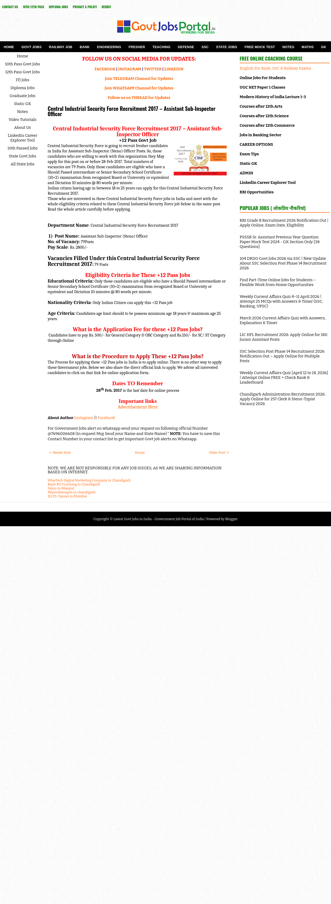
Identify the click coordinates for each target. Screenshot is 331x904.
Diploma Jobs (58, 6)
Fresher (137, 47)
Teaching (162, 47)
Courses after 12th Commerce (267, 125)
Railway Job (60, 47)
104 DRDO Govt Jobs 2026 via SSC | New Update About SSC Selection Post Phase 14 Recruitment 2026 (283, 263)
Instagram (83, 417)
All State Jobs (22, 164)
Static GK (22, 103)
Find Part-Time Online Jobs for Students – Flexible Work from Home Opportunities (278, 282)
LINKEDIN (174, 69)
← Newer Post (60, 453)
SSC (205, 47)
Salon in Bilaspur (61, 488)
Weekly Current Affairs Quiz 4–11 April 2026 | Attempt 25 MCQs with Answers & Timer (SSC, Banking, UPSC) (281, 301)
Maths (308, 47)
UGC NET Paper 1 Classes (262, 87)
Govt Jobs (31, 47)
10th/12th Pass (33, 6)
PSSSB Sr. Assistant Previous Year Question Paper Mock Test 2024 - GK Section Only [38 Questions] (280, 242)
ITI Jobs (22, 80)
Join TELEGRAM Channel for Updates (139, 78)
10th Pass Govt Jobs (22, 64)
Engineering (109, 47)
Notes (288, 47)
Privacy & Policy (85, 6)
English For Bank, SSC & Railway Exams (275, 68)
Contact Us (10, 6)
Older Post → (219, 453)
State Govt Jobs (22, 156)
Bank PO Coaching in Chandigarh (74, 484)
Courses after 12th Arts (261, 106)
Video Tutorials (23, 119)
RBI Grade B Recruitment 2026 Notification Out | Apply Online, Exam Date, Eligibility (284, 223)
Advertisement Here (138, 407)
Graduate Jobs (22, 95)
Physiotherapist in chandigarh (72, 492)
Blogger (231, 519)
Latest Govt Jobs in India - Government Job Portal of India (158, 519)
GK (323, 47)
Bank (85, 47)
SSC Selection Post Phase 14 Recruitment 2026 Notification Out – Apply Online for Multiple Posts (282, 356)
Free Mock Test (259, 47)
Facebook (106, 417)
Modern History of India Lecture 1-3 (273, 96)
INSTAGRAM (129, 69)
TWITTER (153, 69)
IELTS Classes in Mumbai (67, 496)
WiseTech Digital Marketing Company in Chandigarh (89, 480)
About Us (22, 127)
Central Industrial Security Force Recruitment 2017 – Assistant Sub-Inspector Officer (132, 111)
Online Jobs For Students (263, 77)
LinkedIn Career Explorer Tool (22, 138)
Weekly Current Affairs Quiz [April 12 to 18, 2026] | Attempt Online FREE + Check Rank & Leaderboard (284, 377)
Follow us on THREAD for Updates (139, 97)
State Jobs (226, 47)
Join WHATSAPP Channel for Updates (139, 88)
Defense (186, 47)
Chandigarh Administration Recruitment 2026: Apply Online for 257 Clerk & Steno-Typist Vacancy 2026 (282, 399)
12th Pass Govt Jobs (22, 72)
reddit (106, 6)
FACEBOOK (105, 69)
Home (9, 47)
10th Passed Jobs (22, 148)
